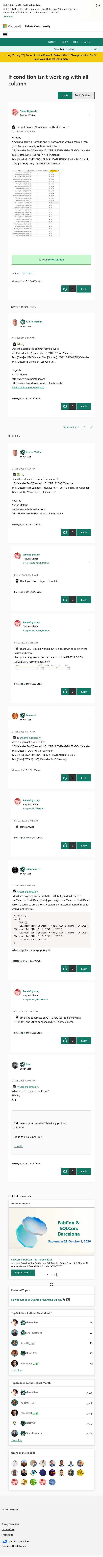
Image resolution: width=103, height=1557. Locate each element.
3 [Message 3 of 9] (21, 962)
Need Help (27, 273)
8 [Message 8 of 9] (24, 683)
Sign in (65, 41)
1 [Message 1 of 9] (21, 281)
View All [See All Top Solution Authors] (16, 1372)
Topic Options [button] (83, 95)
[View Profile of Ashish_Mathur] (34, 321)
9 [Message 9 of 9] (24, 591)
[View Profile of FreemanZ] (31, 715)
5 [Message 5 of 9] (21, 770)
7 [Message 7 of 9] (21, 398)
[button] (65, 95)
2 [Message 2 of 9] (21, 1164)
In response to (36, 562)
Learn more (62, 59)
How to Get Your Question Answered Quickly (37, 1301)
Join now (8, 16)
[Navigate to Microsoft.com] (12, 26)
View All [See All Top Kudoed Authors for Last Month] (16, 1442)
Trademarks (7, 1536)
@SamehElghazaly (30, 737)
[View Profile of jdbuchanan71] (33, 868)
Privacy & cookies (10, 1525)
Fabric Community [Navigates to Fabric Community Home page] (37, 26)
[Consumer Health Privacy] (51, 1547)
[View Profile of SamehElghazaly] (28, 111)
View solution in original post (28, 387)
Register (52, 41)
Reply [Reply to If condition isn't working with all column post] (84, 289)
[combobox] (75, 49)
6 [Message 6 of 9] (24, 837)
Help (75, 41)
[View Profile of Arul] (28, 1065)
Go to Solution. (56, 259)
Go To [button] (87, 41)
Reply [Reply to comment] (84, 406)
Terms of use (8, 1530)
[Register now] (23, 1274)
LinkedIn (18, 1147)
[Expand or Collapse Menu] (5, 34)
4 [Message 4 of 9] (24, 1034)
